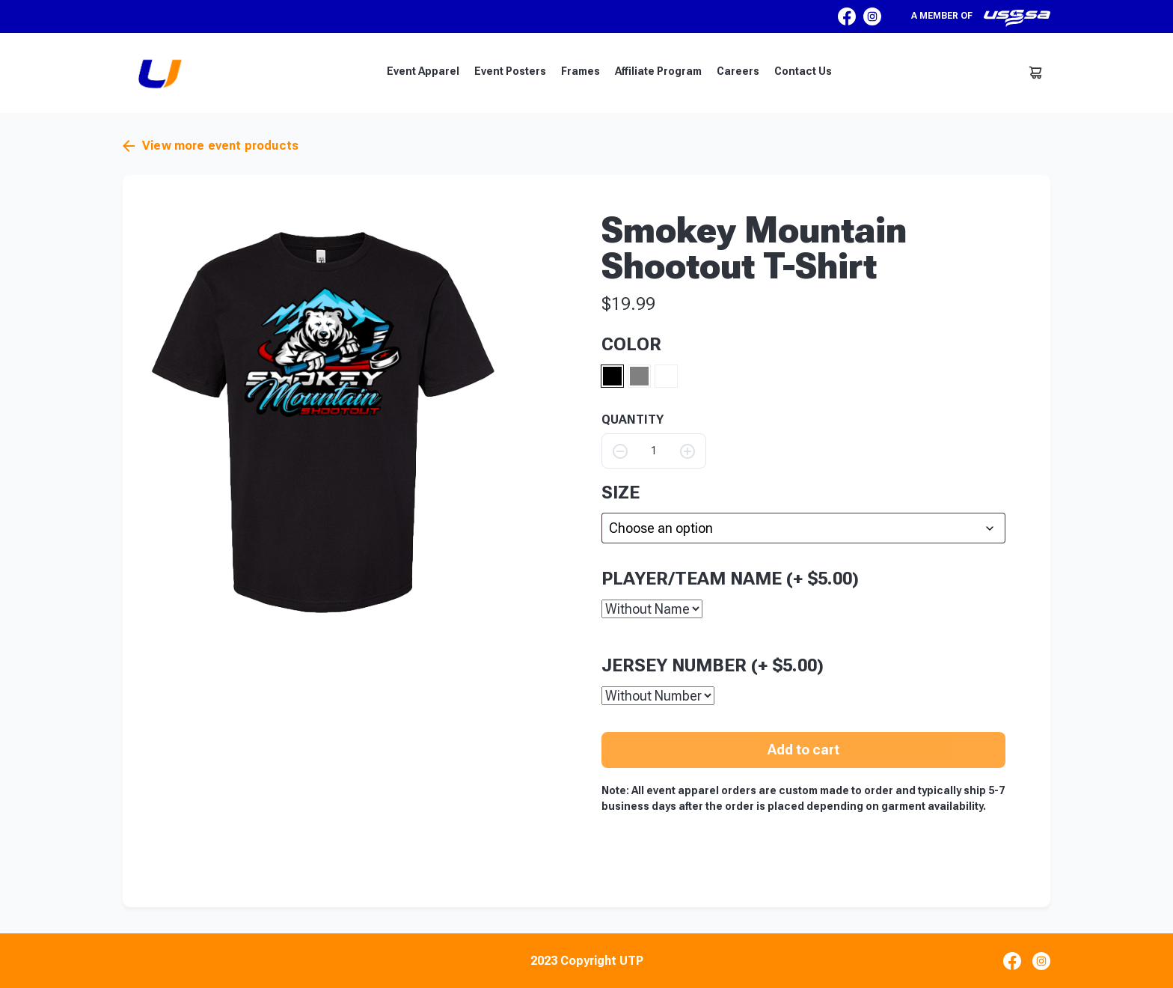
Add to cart (803, 749)
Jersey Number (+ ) (712, 665)
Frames (580, 71)
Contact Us (803, 71)
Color (631, 344)
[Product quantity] (654, 451)
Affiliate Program (658, 71)
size (620, 492)
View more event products (210, 146)
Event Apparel (423, 71)
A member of (980, 18)
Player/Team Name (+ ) (730, 578)
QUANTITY (632, 420)
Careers (738, 71)
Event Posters (510, 71)
